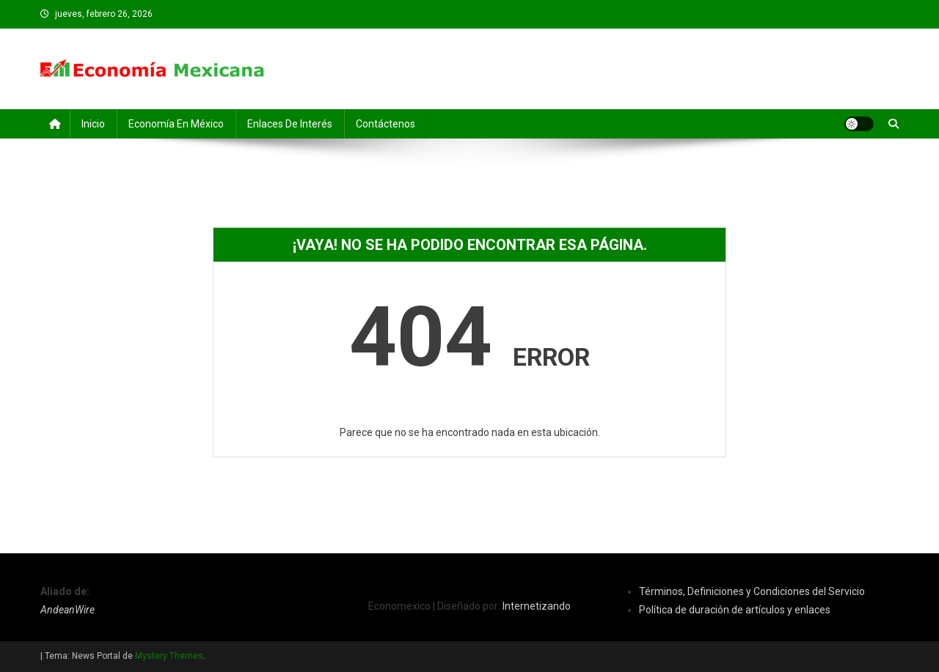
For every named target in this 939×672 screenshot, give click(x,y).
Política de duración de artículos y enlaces (734, 610)
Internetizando (537, 606)
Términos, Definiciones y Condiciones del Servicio (752, 591)
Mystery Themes (169, 656)
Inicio (93, 124)
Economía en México (176, 124)
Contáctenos (385, 124)
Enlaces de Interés (289, 124)
